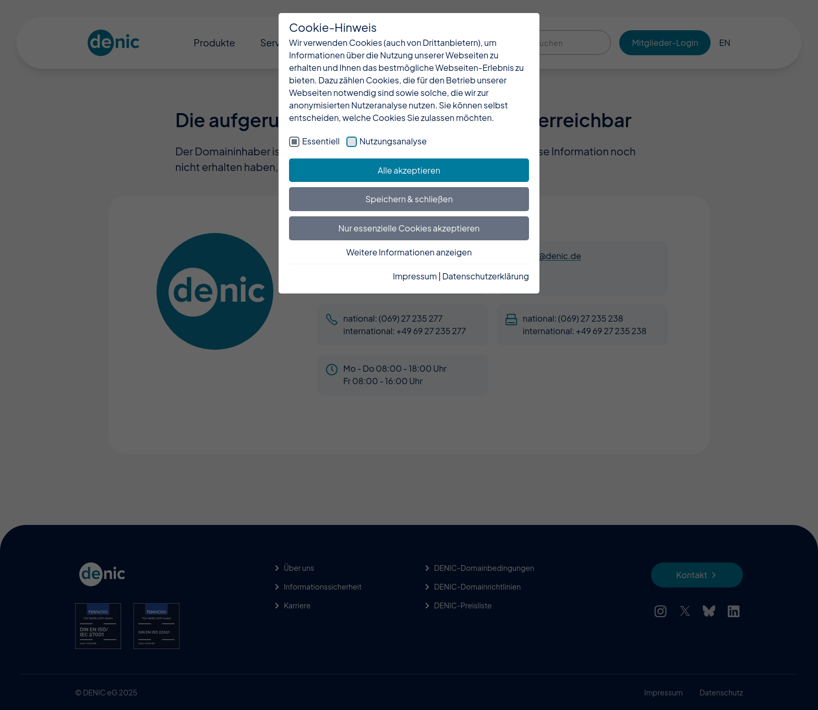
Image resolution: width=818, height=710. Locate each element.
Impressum (415, 276)
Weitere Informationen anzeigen (409, 252)
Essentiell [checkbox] (321, 141)
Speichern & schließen (409, 198)
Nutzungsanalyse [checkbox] (393, 141)
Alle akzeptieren (409, 170)
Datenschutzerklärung (485, 276)
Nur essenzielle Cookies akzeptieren (409, 228)
